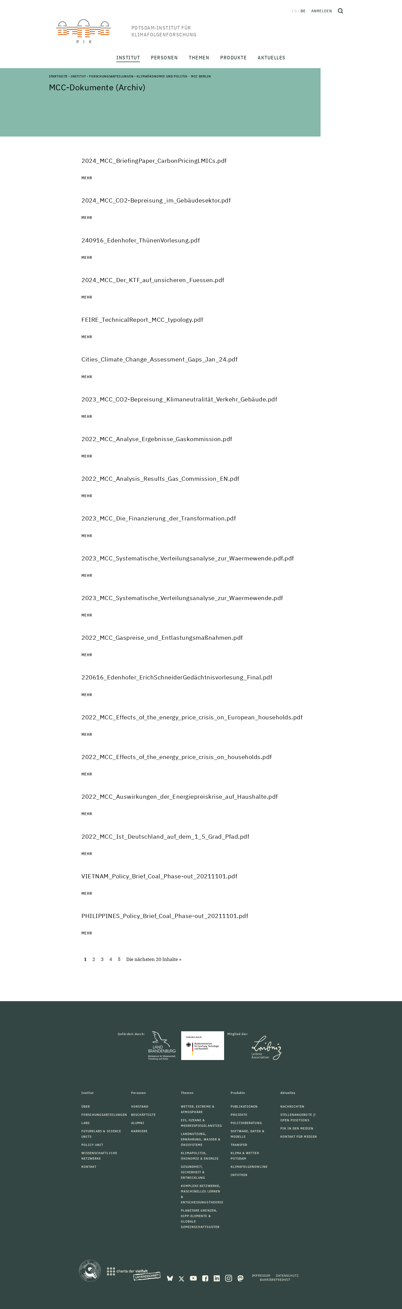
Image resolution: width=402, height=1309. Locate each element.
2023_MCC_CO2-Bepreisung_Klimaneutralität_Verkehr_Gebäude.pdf (179, 399)
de (303, 10)
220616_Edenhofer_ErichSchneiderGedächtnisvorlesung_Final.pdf (176, 677)
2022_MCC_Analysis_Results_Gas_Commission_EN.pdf (160, 478)
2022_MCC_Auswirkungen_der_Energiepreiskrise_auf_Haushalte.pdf (179, 796)
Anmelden (321, 10)
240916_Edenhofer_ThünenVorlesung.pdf (140, 240)
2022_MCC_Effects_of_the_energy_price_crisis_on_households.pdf (176, 757)
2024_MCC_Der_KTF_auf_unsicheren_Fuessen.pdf (152, 280)
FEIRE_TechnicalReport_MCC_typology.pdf (142, 319)
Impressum (261, 1275)
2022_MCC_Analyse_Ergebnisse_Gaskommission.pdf (156, 439)
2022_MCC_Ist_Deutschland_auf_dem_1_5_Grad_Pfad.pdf (165, 836)
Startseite (58, 76)
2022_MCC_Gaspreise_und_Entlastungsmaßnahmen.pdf (162, 637)
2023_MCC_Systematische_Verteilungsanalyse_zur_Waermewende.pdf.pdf (187, 558)
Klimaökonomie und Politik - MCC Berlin (174, 76)
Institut (78, 76)
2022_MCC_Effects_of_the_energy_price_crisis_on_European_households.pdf (192, 717)
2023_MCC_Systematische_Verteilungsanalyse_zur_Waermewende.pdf (182, 598)
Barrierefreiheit (275, 1280)
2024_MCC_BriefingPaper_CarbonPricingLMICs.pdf (154, 160)
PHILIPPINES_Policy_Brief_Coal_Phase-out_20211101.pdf (164, 916)
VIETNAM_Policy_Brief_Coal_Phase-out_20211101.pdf (159, 876)
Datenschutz (287, 1275)
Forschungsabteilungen (111, 76)
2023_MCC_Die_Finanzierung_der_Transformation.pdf (158, 518)
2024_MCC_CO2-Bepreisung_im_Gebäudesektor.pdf (156, 200)
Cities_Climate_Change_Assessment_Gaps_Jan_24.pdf (159, 359)
